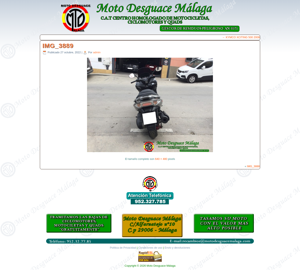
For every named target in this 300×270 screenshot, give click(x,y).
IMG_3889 (57, 45)
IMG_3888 (253, 166)
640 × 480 (161, 158)
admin (96, 52)
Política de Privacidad (123, 247)
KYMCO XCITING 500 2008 (241, 37)
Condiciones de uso (150, 247)
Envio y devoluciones (177, 247)
